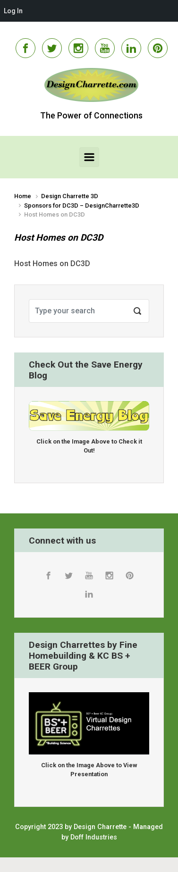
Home (22, 196)
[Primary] (89, 157)
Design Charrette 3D (69, 196)
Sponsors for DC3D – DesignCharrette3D (81, 205)
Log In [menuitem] (13, 11)
